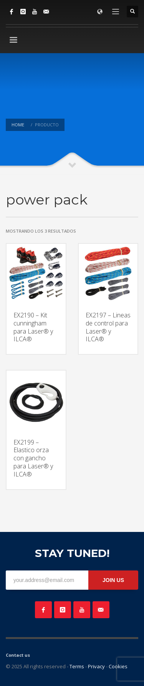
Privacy (96, 666)
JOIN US (113, 580)
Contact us (18, 655)
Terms (77, 666)
